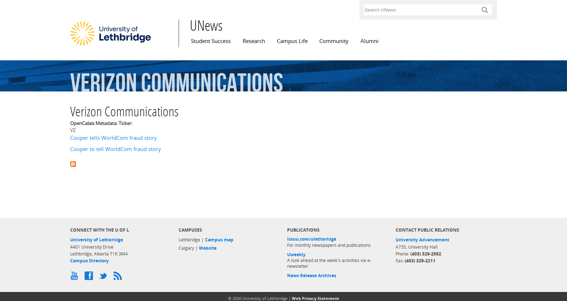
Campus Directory (89, 260)
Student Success (211, 41)
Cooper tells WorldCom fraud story (113, 138)
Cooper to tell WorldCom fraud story (115, 149)
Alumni (370, 41)
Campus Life (292, 41)
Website (208, 248)
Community (334, 41)
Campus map (219, 239)
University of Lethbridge (96, 239)
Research (254, 41)
